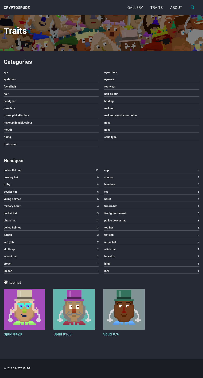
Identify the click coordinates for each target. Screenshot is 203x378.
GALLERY (135, 7)
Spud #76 (111, 335)
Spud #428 (13, 335)
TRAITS (156, 7)
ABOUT (176, 7)
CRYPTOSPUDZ (17, 7)
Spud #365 (62, 335)
